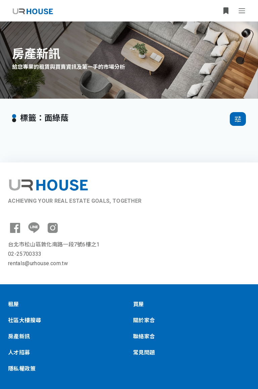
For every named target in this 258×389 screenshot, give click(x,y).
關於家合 (144, 320)
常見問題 (144, 352)
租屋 (13, 304)
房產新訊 (19, 336)
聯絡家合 (144, 336)
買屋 (138, 304)
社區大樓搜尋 (24, 320)
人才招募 (19, 352)
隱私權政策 (22, 369)
